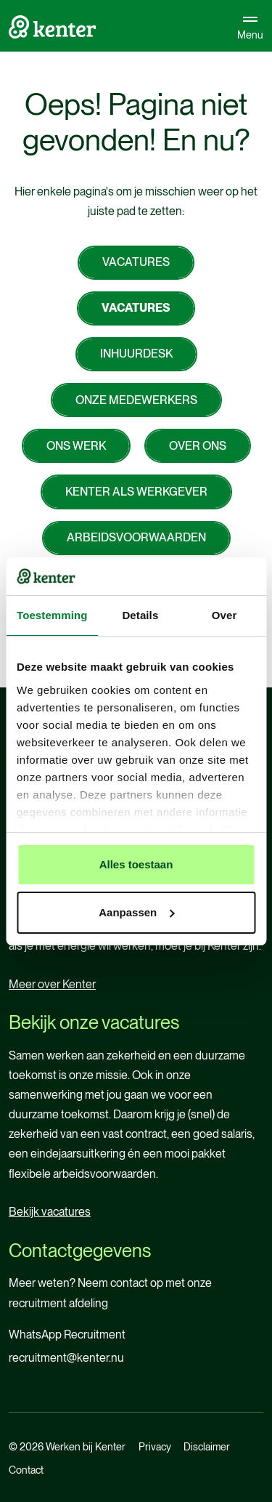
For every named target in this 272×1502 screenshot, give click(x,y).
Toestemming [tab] (52, 615)
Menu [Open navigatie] (250, 26)
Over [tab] (224, 615)
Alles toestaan (136, 864)
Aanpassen (136, 912)
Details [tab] (140, 615)
